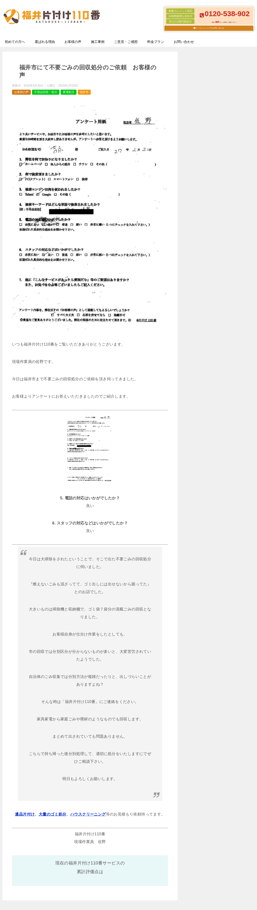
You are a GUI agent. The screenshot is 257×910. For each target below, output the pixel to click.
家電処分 (68, 92)
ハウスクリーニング (88, 814)
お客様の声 (72, 42)
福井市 (84, 92)
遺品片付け (25, 814)
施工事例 (97, 42)
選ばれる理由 (45, 42)
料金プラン (155, 42)
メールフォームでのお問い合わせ (209, 28)
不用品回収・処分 (45, 92)
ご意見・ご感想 (126, 42)
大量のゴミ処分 (52, 814)
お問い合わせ (184, 42)
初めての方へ (15, 42)
